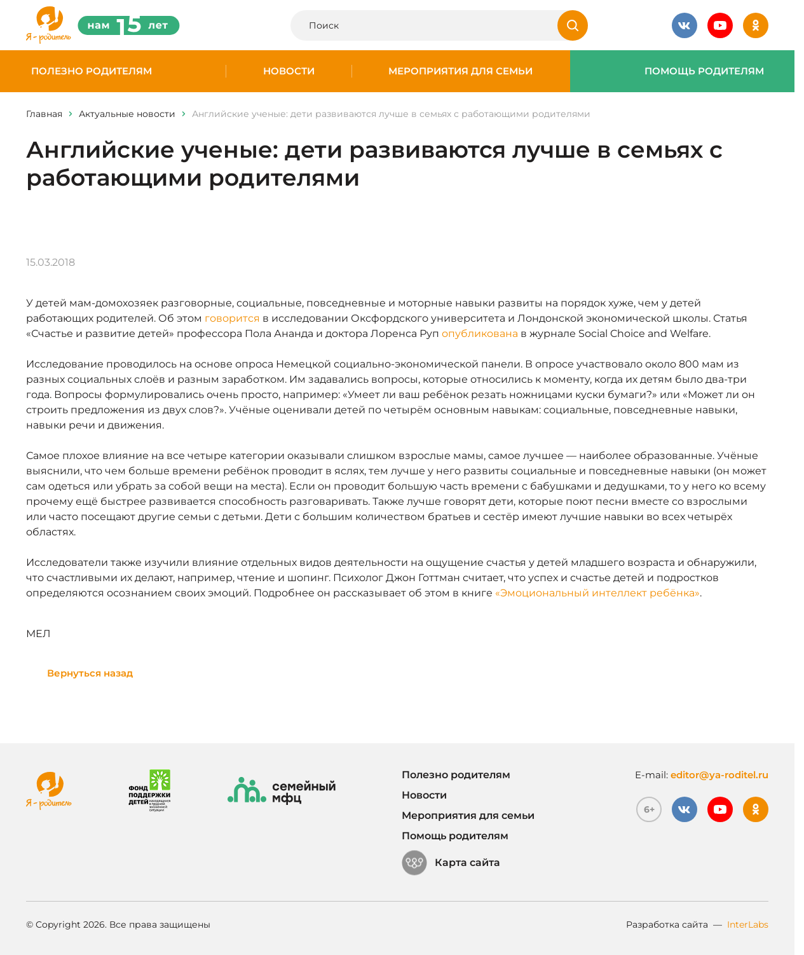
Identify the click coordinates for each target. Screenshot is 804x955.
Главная (44, 114)
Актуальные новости (127, 114)
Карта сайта (451, 863)
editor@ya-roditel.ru (719, 775)
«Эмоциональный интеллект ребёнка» (597, 593)
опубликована (480, 333)
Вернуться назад (90, 673)
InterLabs (747, 924)
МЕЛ (38, 634)
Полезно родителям (91, 71)
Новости (289, 71)
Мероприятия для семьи (460, 71)
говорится (232, 318)
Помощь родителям (704, 71)
